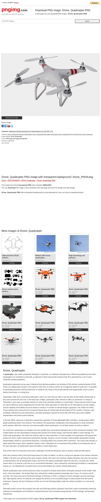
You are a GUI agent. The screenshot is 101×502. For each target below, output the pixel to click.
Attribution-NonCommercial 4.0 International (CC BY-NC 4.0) (31, 131)
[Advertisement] (50, 39)
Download (12, 263)
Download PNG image (12, 118)
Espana (16, 2)
